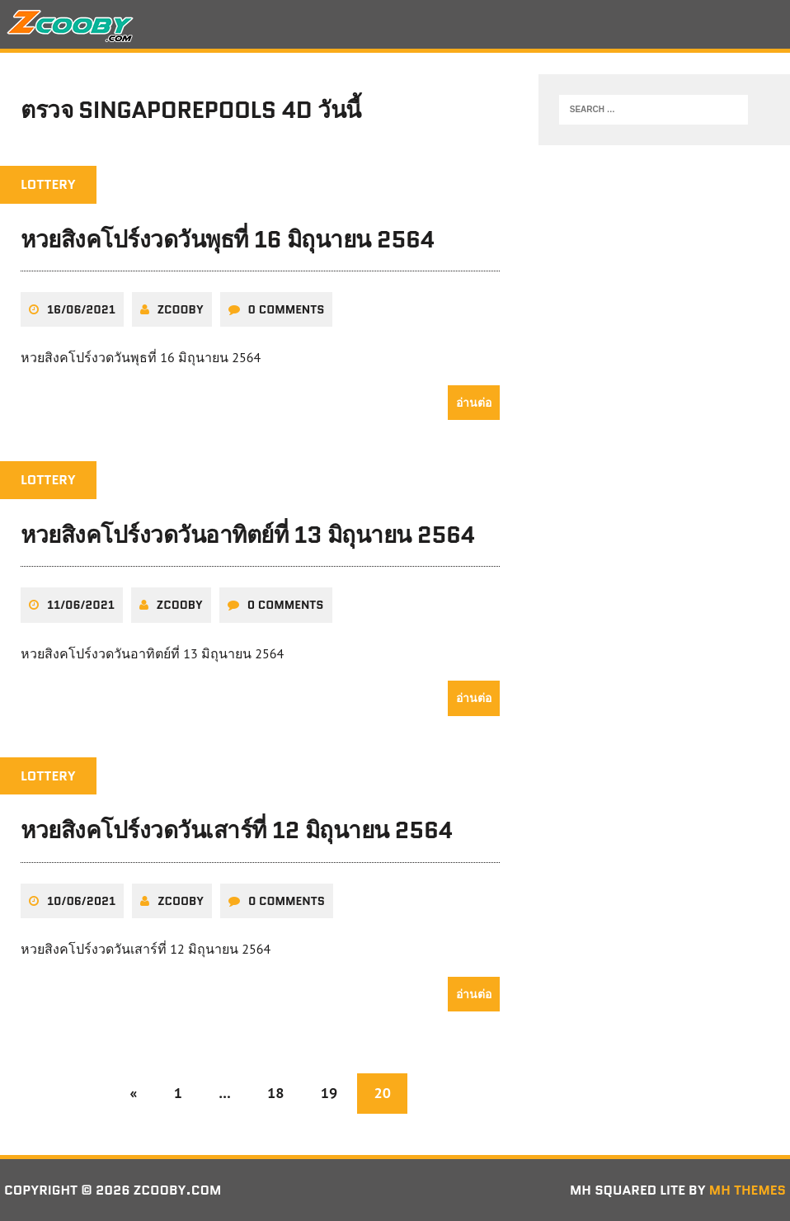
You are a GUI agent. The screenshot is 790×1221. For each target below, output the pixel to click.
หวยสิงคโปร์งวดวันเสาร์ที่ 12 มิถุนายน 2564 (237, 829)
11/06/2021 (81, 604)
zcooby (181, 309)
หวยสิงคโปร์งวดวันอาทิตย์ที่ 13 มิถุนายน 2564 (248, 534)
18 (275, 1092)
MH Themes (747, 1190)
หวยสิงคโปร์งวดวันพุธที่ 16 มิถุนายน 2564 (228, 239)
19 (329, 1092)
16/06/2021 (81, 309)
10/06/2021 (81, 901)
